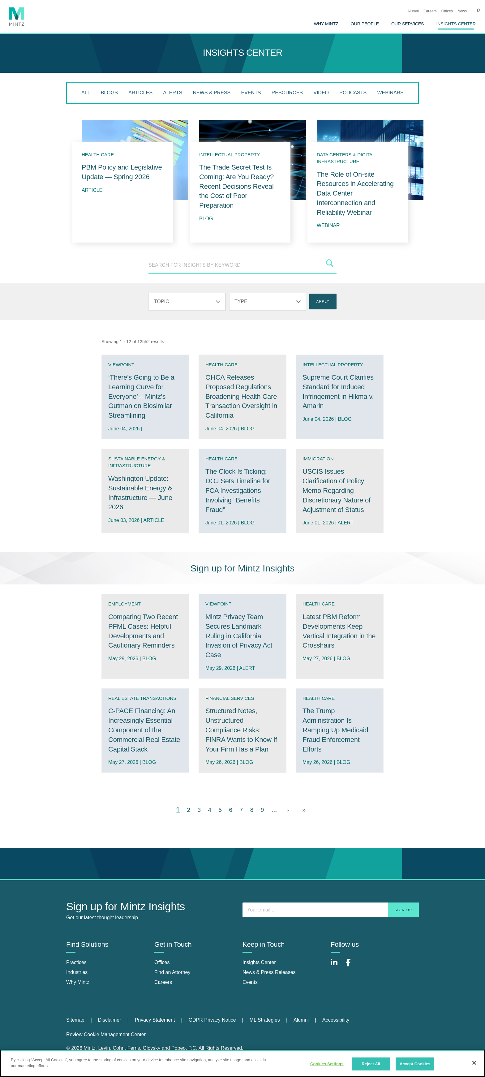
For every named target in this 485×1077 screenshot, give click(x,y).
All (85, 92)
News (462, 11)
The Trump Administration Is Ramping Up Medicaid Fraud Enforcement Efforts (335, 730)
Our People (365, 24)
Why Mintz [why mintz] (77, 982)
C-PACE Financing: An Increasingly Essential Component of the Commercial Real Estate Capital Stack (144, 730)
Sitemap (75, 1020)
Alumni (413, 11)
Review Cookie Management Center (106, 1034)
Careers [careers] (163, 982)
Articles (140, 92)
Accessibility (335, 1020)
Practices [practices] (76, 962)
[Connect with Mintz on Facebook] (352, 966)
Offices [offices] (162, 962)
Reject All (371, 1064)
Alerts (172, 92)
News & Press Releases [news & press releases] (269, 972)
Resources (287, 92)
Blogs (109, 92)
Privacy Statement (155, 1020)
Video (321, 92)
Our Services (407, 24)
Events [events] (250, 982)
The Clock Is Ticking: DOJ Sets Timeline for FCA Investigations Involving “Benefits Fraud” (237, 490)
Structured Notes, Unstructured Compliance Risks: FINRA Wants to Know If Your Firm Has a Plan (241, 730)
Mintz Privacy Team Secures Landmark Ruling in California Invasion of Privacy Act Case (238, 636)
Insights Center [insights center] (259, 962)
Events (251, 92)
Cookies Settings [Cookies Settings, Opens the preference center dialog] (327, 1064)
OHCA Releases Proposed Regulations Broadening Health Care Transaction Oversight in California (241, 396)
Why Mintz (326, 24)
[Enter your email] (330, 910)
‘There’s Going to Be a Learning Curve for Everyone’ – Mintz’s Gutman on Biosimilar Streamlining (141, 396)
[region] (242, 1063)
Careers (430, 11)
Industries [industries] (77, 972)
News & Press (211, 92)
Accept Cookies (415, 1064)
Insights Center (456, 24)
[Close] (474, 1063)
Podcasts (353, 92)
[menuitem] (326, 24)
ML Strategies (265, 1020)
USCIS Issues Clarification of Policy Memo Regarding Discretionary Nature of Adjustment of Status (337, 490)
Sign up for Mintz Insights (243, 568)
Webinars (390, 92)
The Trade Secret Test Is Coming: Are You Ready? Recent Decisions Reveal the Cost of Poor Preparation (236, 186)
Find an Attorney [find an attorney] (172, 972)
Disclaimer (109, 1020)
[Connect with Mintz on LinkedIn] (337, 966)
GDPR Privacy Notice (212, 1020)
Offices (447, 11)
